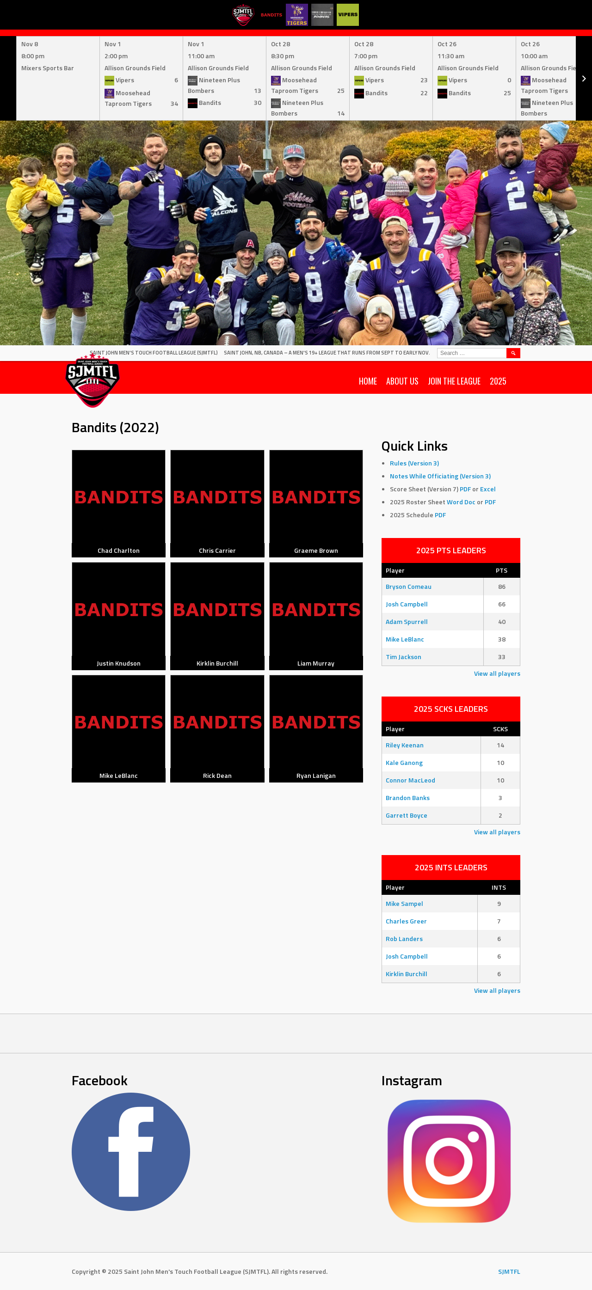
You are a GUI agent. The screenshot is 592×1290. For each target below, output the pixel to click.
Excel (488, 489)
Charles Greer (406, 921)
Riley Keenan (405, 745)
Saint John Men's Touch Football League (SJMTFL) (154, 352)
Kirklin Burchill (406, 973)
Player (395, 570)
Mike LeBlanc (405, 639)
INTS (499, 887)
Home (368, 381)
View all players (497, 673)
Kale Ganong (404, 762)
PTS (501, 570)
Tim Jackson (403, 656)
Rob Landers (404, 938)
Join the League (454, 381)
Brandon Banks (408, 797)
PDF (465, 489)
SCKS (500, 729)
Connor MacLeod (410, 780)
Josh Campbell (407, 604)
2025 (498, 381)
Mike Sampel (404, 903)
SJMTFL (509, 1271)
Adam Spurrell (407, 621)
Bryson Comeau (409, 586)
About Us (402, 381)
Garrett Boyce (406, 815)
